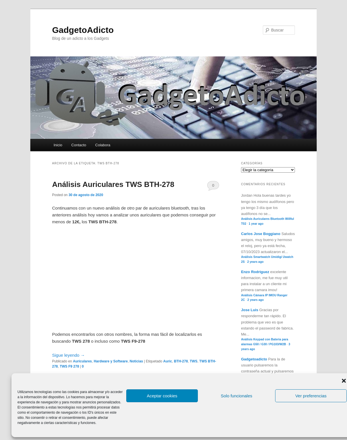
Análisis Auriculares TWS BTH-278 (113, 184)
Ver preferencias (310, 395)
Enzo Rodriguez (255, 272)
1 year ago (256, 223)
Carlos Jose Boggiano (260, 234)
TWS (194, 361)
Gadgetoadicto (254, 359)
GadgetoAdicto (83, 30)
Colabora (103, 145)
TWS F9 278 (69, 366)
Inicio (58, 145)
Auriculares (82, 361)
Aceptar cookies (162, 395)
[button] (344, 381)
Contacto (78, 145)
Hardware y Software (111, 361)
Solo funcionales (236, 395)
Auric (167, 361)
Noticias (136, 361)
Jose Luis (249, 310)
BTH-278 (181, 361)
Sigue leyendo (68, 355)
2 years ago (255, 261)
